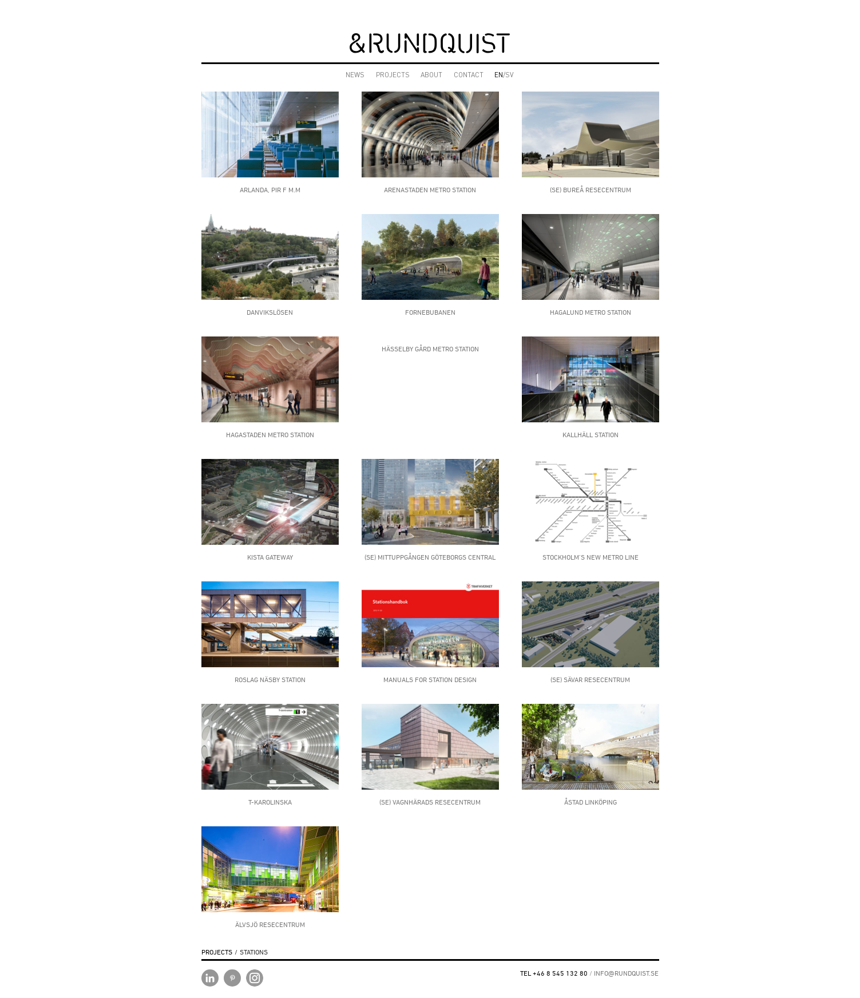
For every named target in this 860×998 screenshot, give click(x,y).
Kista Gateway (270, 557)
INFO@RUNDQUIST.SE (626, 973)
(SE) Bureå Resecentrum (590, 189)
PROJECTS (393, 75)
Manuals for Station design (430, 679)
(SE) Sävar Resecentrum (590, 679)
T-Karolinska (270, 802)
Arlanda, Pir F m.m (270, 189)
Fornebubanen (430, 312)
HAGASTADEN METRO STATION (270, 434)
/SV (504, 75)
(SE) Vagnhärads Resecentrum (430, 802)
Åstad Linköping (590, 802)
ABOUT (431, 75)
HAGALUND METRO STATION (590, 312)
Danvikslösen (270, 312)
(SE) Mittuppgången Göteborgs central (430, 557)
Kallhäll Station (590, 434)
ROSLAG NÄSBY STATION (270, 679)
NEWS (355, 75)
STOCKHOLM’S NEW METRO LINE (590, 557)
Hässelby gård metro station (430, 348)
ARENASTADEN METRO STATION (430, 189)
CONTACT (468, 75)
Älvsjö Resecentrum (270, 924)
